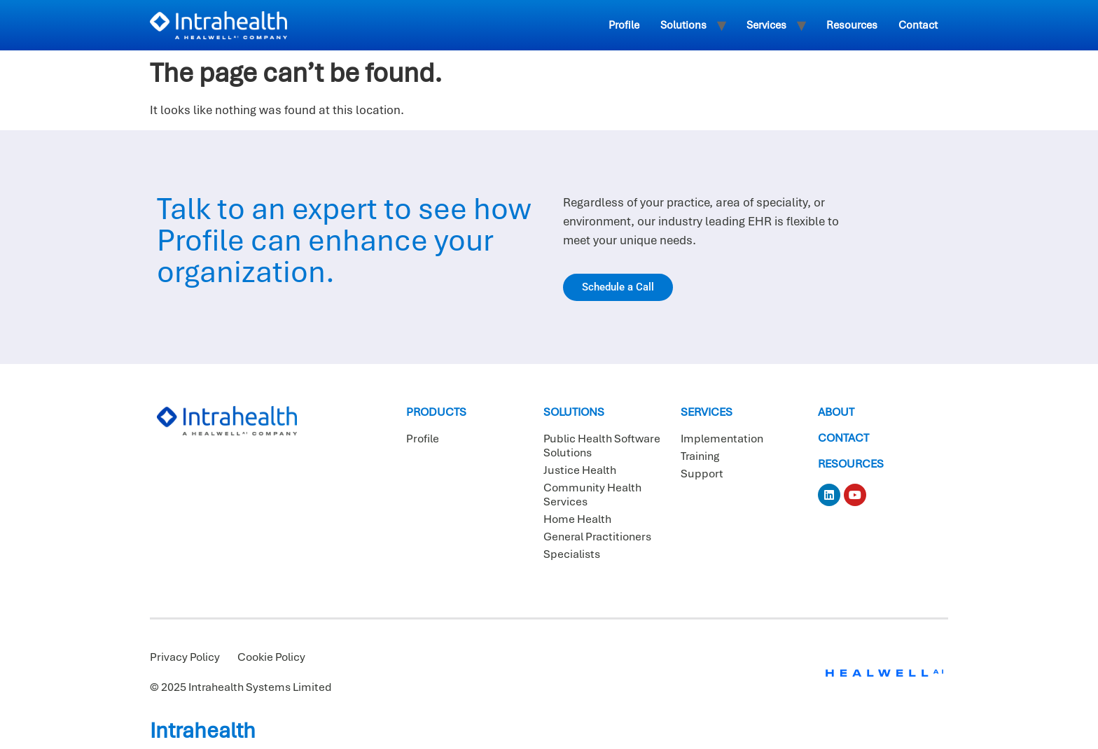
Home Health (577, 519)
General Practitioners (597, 537)
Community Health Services (592, 495)
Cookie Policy (271, 657)
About (836, 412)
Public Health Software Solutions (601, 446)
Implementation (722, 439)
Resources (851, 25)
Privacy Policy (185, 657)
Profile (624, 25)
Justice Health (579, 470)
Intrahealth (203, 730)
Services (766, 25)
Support (702, 474)
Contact (918, 25)
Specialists (571, 554)
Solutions (683, 25)
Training (700, 456)
